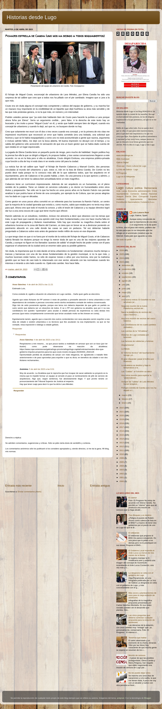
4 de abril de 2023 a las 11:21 (40, 284)
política (138, 188)
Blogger (147, 698)
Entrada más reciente (18, 485)
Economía (132, 191)
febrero (125, 399)
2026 (121, 250)
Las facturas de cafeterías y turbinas (137, 341)
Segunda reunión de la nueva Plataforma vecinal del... (134, 307)
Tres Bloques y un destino (139, 515)
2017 (121, 427)
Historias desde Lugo (31, 17)
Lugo (119, 188)
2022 (121, 408)
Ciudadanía (144, 202)
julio (124, 285)
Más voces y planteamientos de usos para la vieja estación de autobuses (142, 595)
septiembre (127, 277)
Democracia (150, 188)
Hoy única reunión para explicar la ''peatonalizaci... (136, 376)
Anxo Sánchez (19, 284)
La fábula (125, 349)
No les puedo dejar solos (139, 673)
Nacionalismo (134, 202)
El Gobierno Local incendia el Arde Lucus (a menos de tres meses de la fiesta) (141, 552)
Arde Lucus (121, 191)
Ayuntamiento (122, 194)
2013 (121, 443)
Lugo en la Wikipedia (125, 176)
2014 (121, 439)
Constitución (121, 202)
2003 (121, 470)
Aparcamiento (136, 199)
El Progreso (121, 173)
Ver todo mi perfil (123, 239)
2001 (121, 477)
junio (124, 289)
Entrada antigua (100, 485)
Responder (17, 329)
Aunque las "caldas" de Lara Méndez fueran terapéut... (137, 383)
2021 (121, 412)
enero (124, 403)
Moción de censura (136, 655)
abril (124, 296)
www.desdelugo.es (124, 155)
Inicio (61, 485)
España (153, 196)
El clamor (132, 498)
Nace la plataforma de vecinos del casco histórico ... (136, 313)
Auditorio (120, 199)
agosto (125, 281)
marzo (125, 395)
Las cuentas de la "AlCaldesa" (134, 331)
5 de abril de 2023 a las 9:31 (41, 369)
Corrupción (143, 196)
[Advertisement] (57, 470)
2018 (121, 423)
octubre (125, 273)
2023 (121, 262)
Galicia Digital (122, 162)
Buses (152, 202)
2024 (121, 258)
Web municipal (122, 159)
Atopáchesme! (127, 345)
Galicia (144, 194)
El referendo (133, 533)
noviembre (127, 269)
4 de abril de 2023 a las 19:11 (47, 340)
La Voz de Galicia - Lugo (127, 169)
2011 (121, 450)
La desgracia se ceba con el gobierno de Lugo (140, 574)
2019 (121, 419)
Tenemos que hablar (137, 638)
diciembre (126, 265)
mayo (124, 292)
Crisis (154, 191)
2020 (121, 415)
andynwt (120, 698)
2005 (121, 462)
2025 (121, 254)
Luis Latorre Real (141, 212)
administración (144, 191)
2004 (121, 466)
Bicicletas (152, 199)
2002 (121, 474)
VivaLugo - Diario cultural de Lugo (131, 166)
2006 (121, 458)
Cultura (129, 188)
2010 (121, 454)
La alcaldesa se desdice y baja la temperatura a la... (136, 366)
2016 (121, 431)
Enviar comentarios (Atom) (29, 492)
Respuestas (20, 334)
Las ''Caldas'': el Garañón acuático (136, 371)
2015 (121, 435)
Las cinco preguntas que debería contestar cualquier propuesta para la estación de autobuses (141, 619)
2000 (121, 481)
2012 (121, 446)
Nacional (153, 194)
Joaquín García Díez (126, 196)
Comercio (134, 194)
